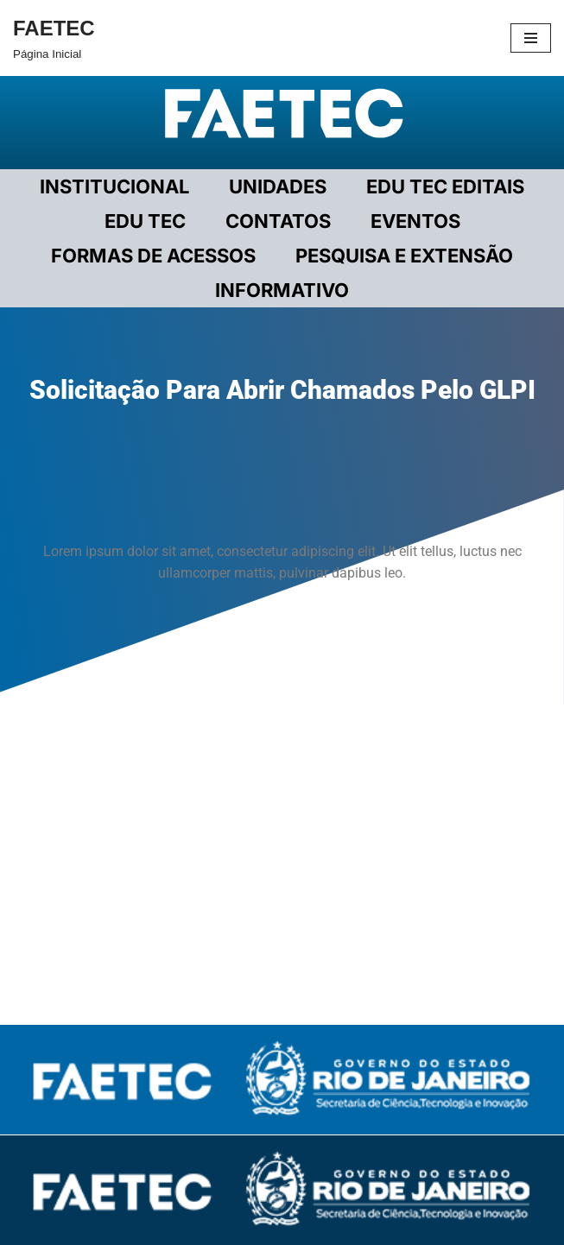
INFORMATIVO (282, 290)
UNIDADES (277, 186)
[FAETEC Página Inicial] (54, 38)
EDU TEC (145, 221)
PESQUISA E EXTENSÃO (404, 255)
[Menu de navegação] (530, 38)
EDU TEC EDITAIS (445, 186)
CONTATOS (278, 221)
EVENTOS (415, 221)
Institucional (114, 186)
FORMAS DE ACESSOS (153, 255)
